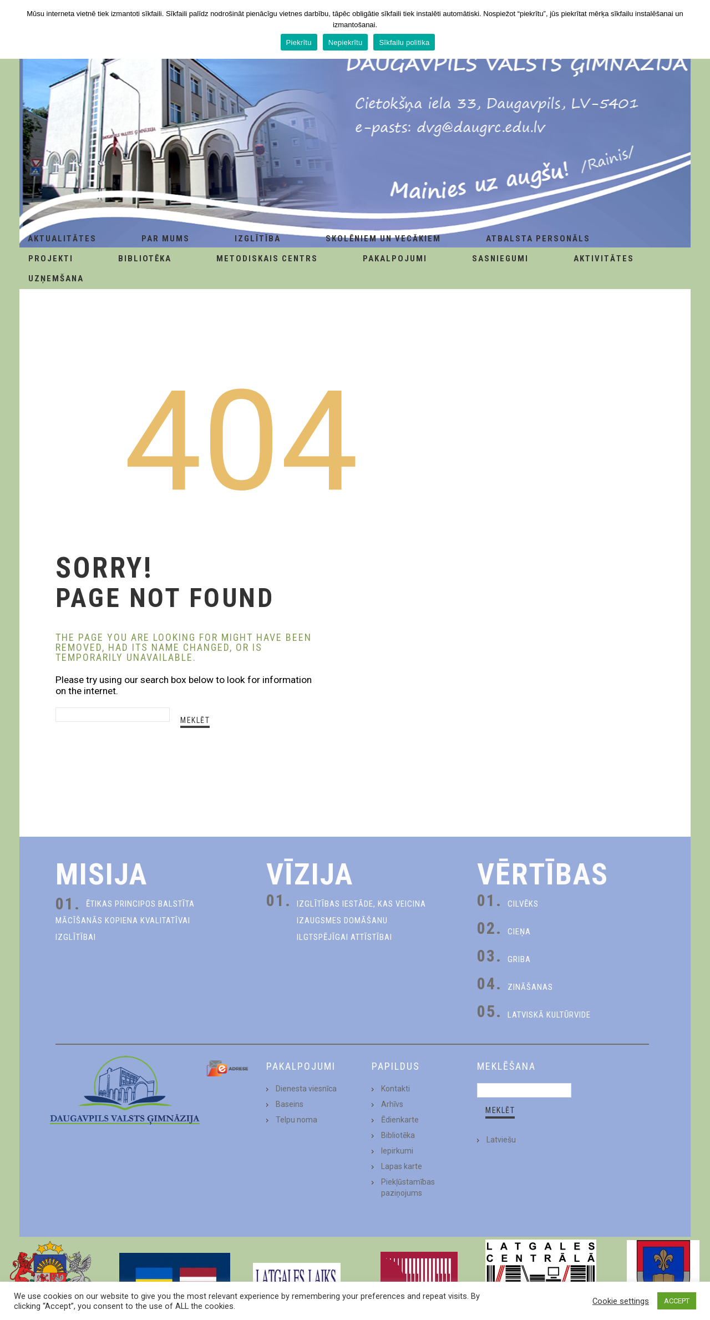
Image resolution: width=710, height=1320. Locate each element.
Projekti (50, 259)
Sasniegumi (500, 259)
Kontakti (395, 1088)
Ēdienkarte (400, 1119)
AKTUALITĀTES (62, 239)
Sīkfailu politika (404, 42)
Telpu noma (296, 1119)
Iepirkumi (397, 1150)
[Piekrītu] (696, 29)
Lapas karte (401, 1166)
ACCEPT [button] (676, 1301)
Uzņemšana (56, 279)
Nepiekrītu (345, 42)
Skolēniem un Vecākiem (383, 239)
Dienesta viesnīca (306, 1088)
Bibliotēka (144, 259)
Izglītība (258, 239)
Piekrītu (299, 42)
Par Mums (165, 239)
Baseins (289, 1104)
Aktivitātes (604, 259)
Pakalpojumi (395, 259)
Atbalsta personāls (538, 239)
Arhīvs (392, 1104)
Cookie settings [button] (620, 1301)
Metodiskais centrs (267, 259)
